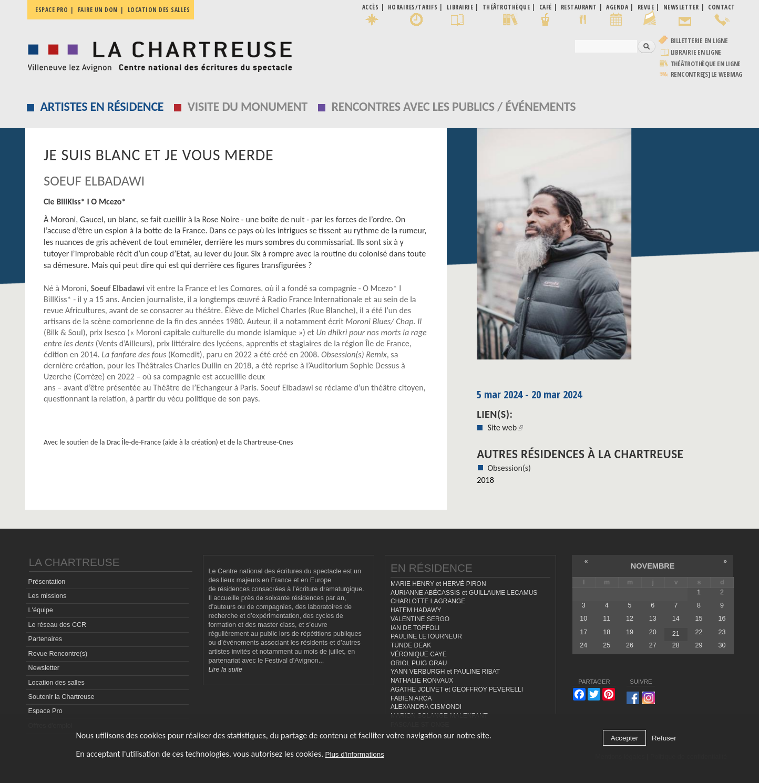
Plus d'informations (354, 754)
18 (606, 632)
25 (606, 645)
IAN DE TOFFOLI (415, 628)
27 (653, 645)
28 (676, 645)
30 (721, 645)
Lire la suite (225, 669)
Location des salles (159, 10)
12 (629, 618)
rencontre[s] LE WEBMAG (707, 74)
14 (676, 618)
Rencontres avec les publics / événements (453, 106)
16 (721, 618)
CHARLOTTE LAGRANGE (428, 601)
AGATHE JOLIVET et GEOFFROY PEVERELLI (457, 689)
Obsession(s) (509, 468)
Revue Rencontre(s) (58, 653)
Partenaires (45, 639)
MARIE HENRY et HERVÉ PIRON (438, 584)
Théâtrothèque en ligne (706, 63)
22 (699, 632)
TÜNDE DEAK (411, 645)
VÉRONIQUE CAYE (419, 654)
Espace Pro (45, 711)
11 (606, 618)
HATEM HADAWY (416, 610)
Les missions (47, 596)
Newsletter (44, 668)
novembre (653, 566)
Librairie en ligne (696, 52)
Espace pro (51, 10)
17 (583, 632)
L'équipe (40, 610)
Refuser (664, 738)
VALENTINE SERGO (420, 619)
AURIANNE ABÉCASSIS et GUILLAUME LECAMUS (464, 592)
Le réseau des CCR (57, 625)
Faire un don (98, 10)
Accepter (625, 738)
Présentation (47, 581)
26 (629, 645)
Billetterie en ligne (699, 40)
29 (699, 645)
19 (629, 632)
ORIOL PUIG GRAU (419, 663)
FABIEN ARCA (411, 698)
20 (653, 632)
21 (676, 633)
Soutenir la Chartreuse (61, 696)
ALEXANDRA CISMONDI (426, 706)
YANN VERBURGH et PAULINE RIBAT (445, 671)
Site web (505, 427)
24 (583, 645)
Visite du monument (247, 106)
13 (653, 618)
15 (699, 618)
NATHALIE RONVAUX (422, 680)
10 (583, 618)
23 (721, 632)
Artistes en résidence (102, 106)
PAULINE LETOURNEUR (426, 636)
